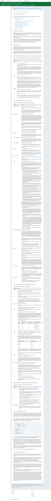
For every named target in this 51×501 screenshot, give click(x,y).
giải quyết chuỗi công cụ (33, 141)
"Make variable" (38, 290)
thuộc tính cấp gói (35, 152)
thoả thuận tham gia (39, 8)
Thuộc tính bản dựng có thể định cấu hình (20, 449)
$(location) (32, 290)
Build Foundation (15, 8)
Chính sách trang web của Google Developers (38, 485)
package (23, 278)
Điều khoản (13, 499)
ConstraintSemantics (27, 112)
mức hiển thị (35, 281)
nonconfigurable (28, 89)
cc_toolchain (33, 245)
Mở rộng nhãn (17, 19)
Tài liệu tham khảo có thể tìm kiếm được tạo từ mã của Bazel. (11, 3)
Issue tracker (33, 493)
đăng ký (15, 9)
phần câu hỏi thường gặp (29, 443)
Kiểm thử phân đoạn (21, 373)
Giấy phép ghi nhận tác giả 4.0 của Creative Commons (33, 484)
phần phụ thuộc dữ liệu (28, 69)
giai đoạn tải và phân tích (21, 440)
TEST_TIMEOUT (24, 352)
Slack (32, 494)
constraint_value (27, 231)
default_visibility (36, 277)
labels (25, 106)
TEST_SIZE (23, 330)
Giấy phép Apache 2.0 (20, 485)
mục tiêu (18, 49)
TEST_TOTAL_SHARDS (37, 368)
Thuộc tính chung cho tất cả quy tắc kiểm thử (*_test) (22, 23)
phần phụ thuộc (30, 87)
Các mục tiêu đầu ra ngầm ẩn (19, 28)
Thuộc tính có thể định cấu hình (19, 26)
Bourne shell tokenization (32, 389)
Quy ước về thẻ (25, 227)
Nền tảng (24, 246)
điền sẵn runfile (34, 72)
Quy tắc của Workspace (32, 243)
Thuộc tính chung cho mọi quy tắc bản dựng (21, 22)
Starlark (26, 165)
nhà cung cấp (37, 79)
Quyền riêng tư (17, 499)
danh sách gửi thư (33, 8)
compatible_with (38, 159)
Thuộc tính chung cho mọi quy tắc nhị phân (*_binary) (22, 25)
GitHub (12, 493)
